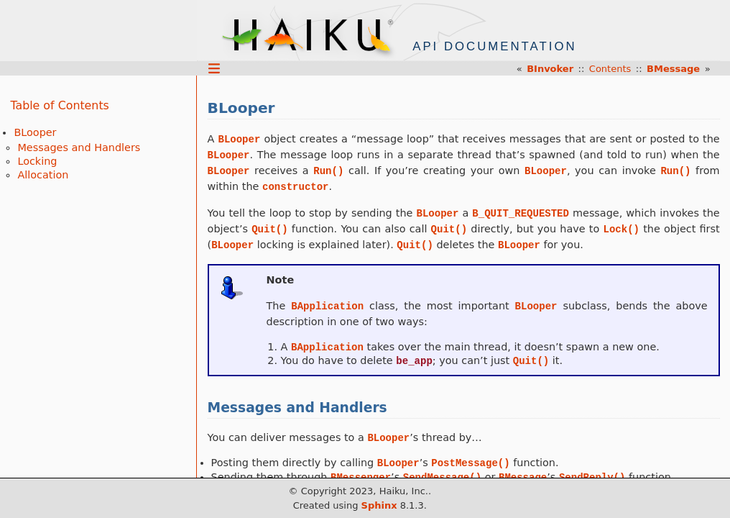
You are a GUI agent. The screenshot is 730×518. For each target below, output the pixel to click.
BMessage (673, 68)
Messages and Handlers (78, 147)
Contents (610, 68)
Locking (37, 161)
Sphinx (379, 505)
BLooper (35, 132)
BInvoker (550, 68)
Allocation (42, 175)
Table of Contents (59, 105)
